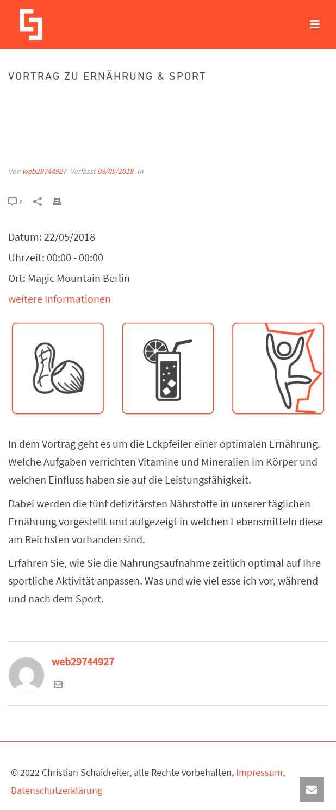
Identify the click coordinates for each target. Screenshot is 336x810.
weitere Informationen (59, 298)
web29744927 (44, 171)
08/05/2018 (115, 171)
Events (137, 100)
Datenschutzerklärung (56, 790)
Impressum (259, 772)
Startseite (105, 100)
